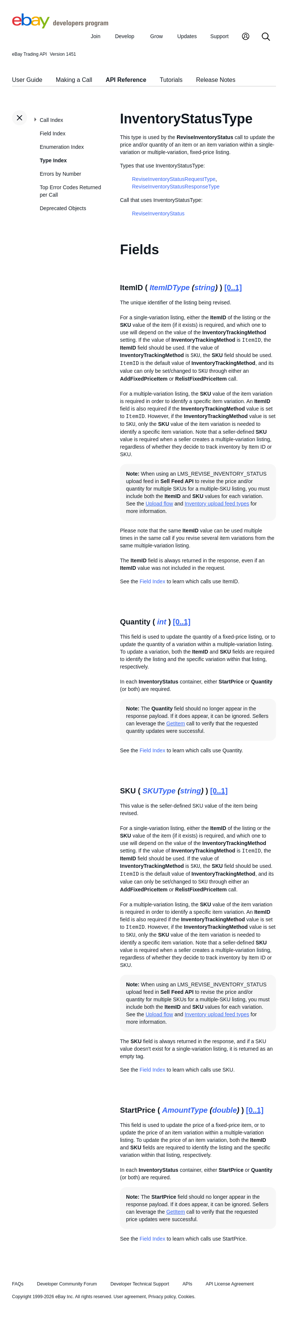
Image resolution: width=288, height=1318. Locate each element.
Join (95, 36)
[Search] (266, 37)
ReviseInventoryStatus (158, 213)
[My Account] (245, 37)
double (224, 1110)
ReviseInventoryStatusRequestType (174, 179)
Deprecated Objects (63, 208)
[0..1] (233, 287)
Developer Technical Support (139, 1284)
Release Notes (216, 80)
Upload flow (159, 504)
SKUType (159, 791)
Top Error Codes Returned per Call (70, 191)
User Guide (27, 80)
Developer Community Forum (67, 1284)
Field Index (52, 133)
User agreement (130, 1296)
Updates (187, 36)
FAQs (18, 1284)
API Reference (126, 80)
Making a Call (74, 80)
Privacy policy (162, 1296)
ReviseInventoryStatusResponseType (175, 187)
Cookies (186, 1296)
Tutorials (171, 80)
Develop (124, 36)
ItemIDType (170, 287)
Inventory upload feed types (216, 504)
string (204, 287)
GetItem (175, 723)
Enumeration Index (62, 147)
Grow (156, 36)
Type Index (53, 160)
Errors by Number (60, 174)
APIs (187, 1284)
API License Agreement (230, 1284)
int (161, 622)
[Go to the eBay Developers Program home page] (60, 27)
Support (219, 36)
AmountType (184, 1110)
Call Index (51, 120)
